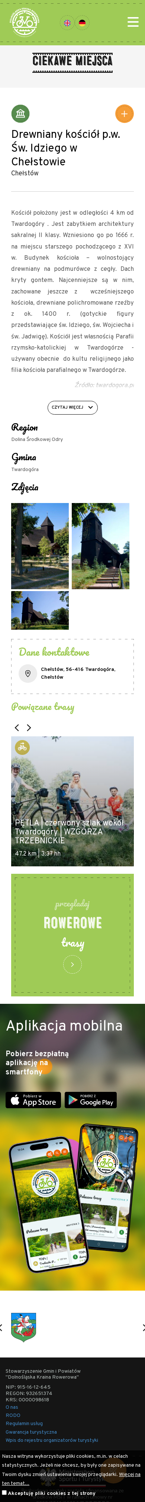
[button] (16, 727)
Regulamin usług (24, 1424)
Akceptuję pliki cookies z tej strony (52, 1493)
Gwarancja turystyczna (31, 1432)
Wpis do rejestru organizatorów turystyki (52, 1440)
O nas (12, 1407)
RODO (13, 1415)
